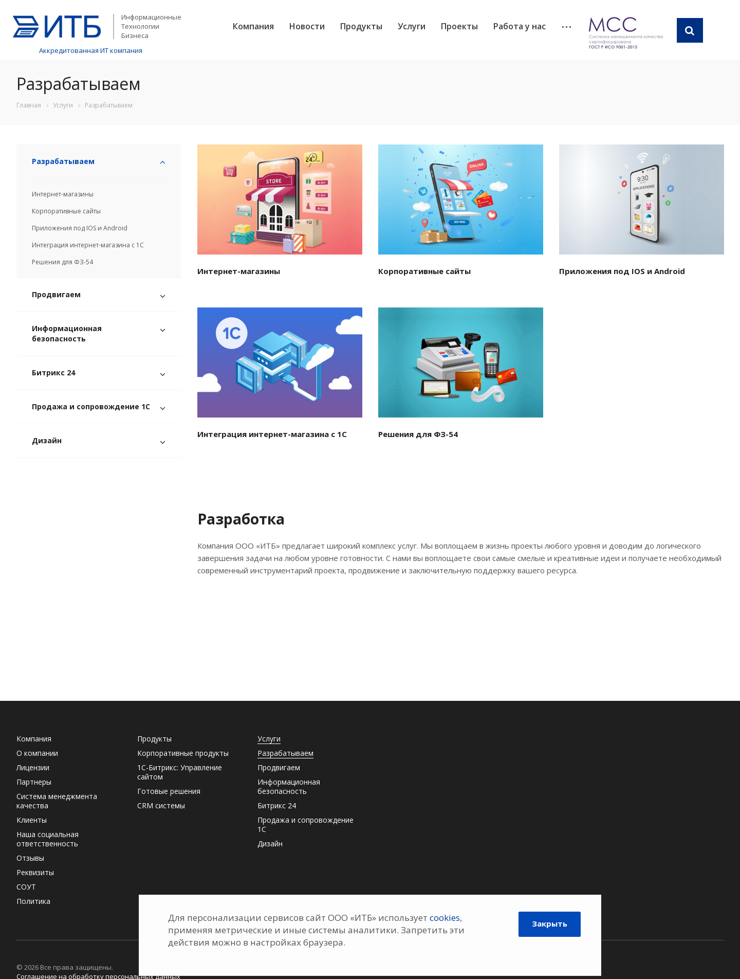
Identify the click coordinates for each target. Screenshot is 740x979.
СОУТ (26, 887)
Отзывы (30, 858)
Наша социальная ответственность (47, 838)
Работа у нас (519, 26)
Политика (33, 901)
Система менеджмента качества (56, 800)
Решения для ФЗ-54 (62, 262)
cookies (445, 917)
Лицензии (32, 767)
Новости (307, 26)
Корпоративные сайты (66, 211)
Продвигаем (56, 294)
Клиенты (31, 820)
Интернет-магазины (63, 194)
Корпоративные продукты (183, 753)
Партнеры (33, 782)
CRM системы (161, 805)
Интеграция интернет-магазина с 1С (88, 245)
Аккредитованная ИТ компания (90, 50)
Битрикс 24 (53, 372)
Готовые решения (168, 791)
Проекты (459, 26)
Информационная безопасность (67, 333)
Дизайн (47, 440)
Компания (253, 26)
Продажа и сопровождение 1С (91, 406)
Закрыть (549, 923)
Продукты (361, 26)
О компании (37, 753)
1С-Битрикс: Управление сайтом (179, 772)
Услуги (411, 26)
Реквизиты (35, 872)
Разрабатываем (63, 161)
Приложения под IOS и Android (79, 228)
